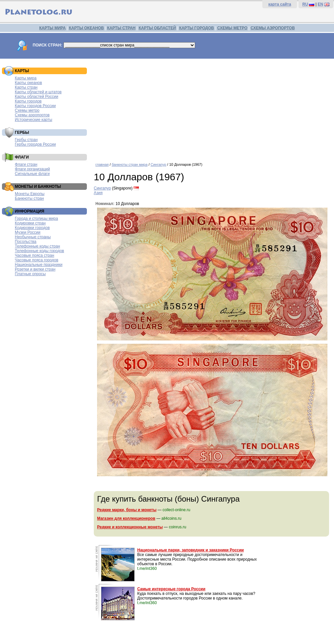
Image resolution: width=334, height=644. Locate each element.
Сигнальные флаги (32, 173)
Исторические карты (33, 119)
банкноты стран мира (129, 164)
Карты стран (26, 87)
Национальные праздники (39, 264)
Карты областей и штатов (38, 92)
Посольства (26, 241)
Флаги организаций (32, 169)
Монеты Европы (29, 193)
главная (102, 164)
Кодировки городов (32, 227)
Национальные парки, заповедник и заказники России (190, 550)
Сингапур (159, 164)
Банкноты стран (29, 198)
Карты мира (26, 78)
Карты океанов (28, 82)
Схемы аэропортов (32, 115)
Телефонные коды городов (39, 251)
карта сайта (279, 4)
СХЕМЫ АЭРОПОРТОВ (273, 28)
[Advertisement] (212, 108)
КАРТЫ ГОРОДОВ (196, 28)
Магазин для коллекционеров (126, 518)
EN (320, 4)
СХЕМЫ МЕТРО (232, 28)
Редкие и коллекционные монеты (130, 527)
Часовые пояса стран (34, 255)
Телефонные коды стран (37, 246)
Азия (98, 192)
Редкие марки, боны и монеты (126, 510)
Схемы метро (27, 110)
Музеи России (27, 232)
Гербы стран (26, 139)
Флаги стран (26, 164)
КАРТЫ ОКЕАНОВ (86, 28)
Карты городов (28, 101)
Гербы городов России (35, 144)
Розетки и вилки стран (35, 269)
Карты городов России (35, 105)
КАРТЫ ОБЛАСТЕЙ (157, 28)
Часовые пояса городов (36, 260)
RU (305, 4)
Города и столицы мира (36, 218)
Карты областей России (36, 96)
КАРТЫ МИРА (52, 28)
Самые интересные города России (171, 589)
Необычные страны (33, 237)
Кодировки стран (30, 223)
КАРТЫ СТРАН (121, 28)
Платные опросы (30, 274)
